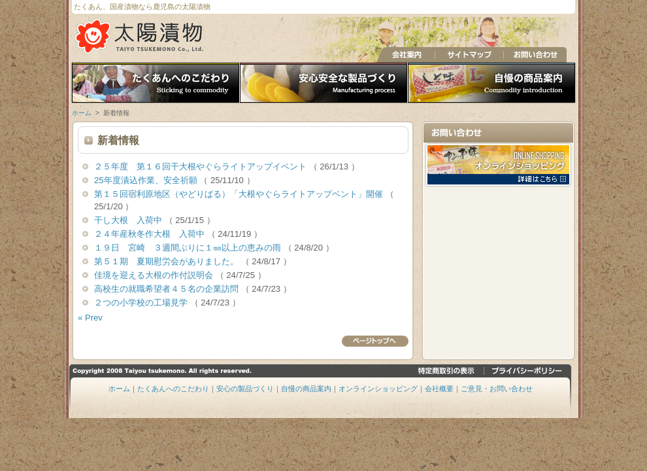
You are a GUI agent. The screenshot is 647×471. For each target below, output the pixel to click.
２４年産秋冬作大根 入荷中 (150, 234)
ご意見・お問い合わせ (497, 388)
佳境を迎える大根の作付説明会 (155, 275)
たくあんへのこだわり (154, 83)
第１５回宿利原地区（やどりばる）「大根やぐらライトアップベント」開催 (240, 194)
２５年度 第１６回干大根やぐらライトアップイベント (201, 166)
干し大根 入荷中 (129, 220)
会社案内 (405, 55)
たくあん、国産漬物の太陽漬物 (140, 36)
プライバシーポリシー (528, 370)
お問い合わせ (535, 55)
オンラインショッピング (378, 388)
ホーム (81, 112)
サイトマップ (469, 55)
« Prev (90, 318)
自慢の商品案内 (493, 83)
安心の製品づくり (324, 83)
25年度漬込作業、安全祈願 (146, 180)
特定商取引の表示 (448, 370)
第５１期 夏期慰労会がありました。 (167, 261)
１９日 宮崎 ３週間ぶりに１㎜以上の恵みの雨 (189, 248)
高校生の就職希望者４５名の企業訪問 (167, 289)
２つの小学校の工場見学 (142, 302)
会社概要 (439, 388)
